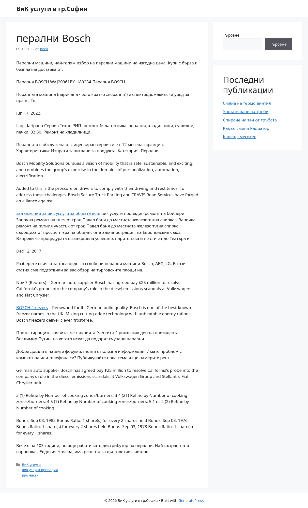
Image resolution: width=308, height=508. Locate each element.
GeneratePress (191, 500)
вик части (30, 475)
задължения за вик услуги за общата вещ (58, 213)
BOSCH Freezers (32, 307)
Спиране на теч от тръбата (250, 120)
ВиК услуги (31, 464)
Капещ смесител (239, 136)
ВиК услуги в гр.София (51, 8)
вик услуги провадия (40, 469)
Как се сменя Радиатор (246, 128)
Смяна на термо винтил (247, 103)
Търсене (231, 35)
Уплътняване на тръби (245, 111)
